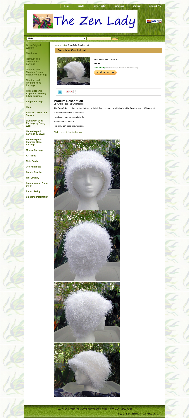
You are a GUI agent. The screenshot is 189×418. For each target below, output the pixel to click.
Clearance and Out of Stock (37, 184)
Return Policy (33, 191)
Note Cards (32, 161)
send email (119, 6)
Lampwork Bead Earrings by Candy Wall (36, 123)
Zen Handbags (33, 166)
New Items (31, 53)
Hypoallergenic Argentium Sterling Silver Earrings (36, 93)
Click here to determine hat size (68, 132)
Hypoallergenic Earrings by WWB (35, 132)
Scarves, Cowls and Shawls (36, 114)
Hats (64, 45)
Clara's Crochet (34, 172)
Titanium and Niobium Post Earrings (33, 61)
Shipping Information (37, 197)
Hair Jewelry (32, 178)
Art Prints (31, 155)
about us (82, 6)
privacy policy (100, 6)
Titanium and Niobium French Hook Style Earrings (36, 72)
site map (136, 6)
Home (56, 45)
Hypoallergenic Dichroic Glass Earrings (34, 142)
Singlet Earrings (34, 101)
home (66, 6)
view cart (153, 6)
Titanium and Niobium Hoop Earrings (33, 83)
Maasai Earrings (34, 150)
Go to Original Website (33, 46)
